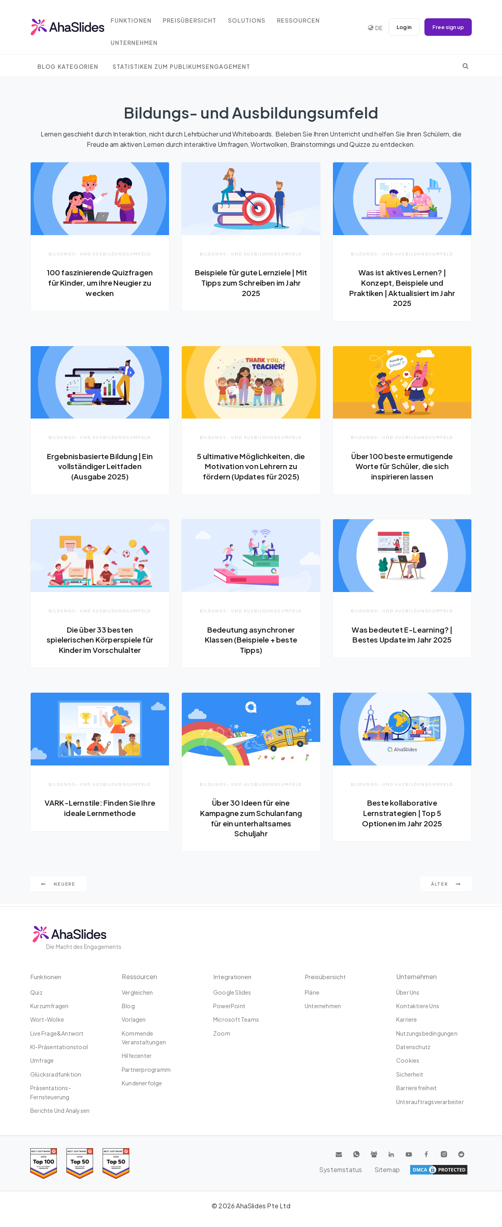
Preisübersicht (199, 17)
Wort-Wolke (47, 1019)
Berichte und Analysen (60, 1110)
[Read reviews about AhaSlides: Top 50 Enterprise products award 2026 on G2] (116, 1163)
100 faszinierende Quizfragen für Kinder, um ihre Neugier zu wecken (100, 282)
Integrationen (233, 976)
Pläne (312, 992)
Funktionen (138, 17)
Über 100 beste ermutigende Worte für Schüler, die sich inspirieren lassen (402, 466)
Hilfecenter (137, 1055)
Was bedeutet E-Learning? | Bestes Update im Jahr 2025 (402, 635)
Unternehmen (141, 39)
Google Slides (232, 992)
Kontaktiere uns (417, 1005)
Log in (400, 27)
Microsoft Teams (236, 1019)
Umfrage (42, 1060)
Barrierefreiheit (416, 1087)
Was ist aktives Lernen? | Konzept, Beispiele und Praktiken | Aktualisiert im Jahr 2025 (402, 287)
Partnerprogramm (146, 1069)
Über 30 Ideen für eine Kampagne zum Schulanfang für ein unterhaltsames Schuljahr (251, 819)
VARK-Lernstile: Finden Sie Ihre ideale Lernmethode (100, 809)
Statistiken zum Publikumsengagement (181, 66)
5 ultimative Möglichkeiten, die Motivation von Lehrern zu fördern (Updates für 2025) (251, 466)
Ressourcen (312, 17)
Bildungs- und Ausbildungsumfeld (100, 253)
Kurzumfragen (49, 1005)
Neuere (58, 886)
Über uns (408, 992)
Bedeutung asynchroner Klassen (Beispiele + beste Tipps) (251, 640)
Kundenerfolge (142, 1083)
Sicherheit (409, 1074)
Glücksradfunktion (55, 1074)
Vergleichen (137, 992)
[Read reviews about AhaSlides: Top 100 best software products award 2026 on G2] (43, 1163)
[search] (465, 65)
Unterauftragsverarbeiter (430, 1101)
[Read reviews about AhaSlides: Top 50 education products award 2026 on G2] (79, 1163)
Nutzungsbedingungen (426, 1033)
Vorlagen (134, 1019)
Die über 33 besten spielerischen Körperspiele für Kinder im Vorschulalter (100, 640)
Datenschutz (413, 1046)
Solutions (258, 17)
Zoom (221, 1033)
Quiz (36, 992)
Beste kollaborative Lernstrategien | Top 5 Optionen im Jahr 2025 (402, 814)
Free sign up (446, 27)
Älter (446, 886)
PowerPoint (229, 1005)
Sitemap (454, 1169)
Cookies (407, 1060)
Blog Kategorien (67, 66)
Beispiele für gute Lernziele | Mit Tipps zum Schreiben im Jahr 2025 (251, 282)
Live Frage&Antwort (57, 1033)
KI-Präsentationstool (59, 1046)
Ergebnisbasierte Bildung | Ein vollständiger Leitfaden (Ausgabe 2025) (99, 466)
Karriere (406, 1019)
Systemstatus (411, 1169)
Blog (128, 1005)
